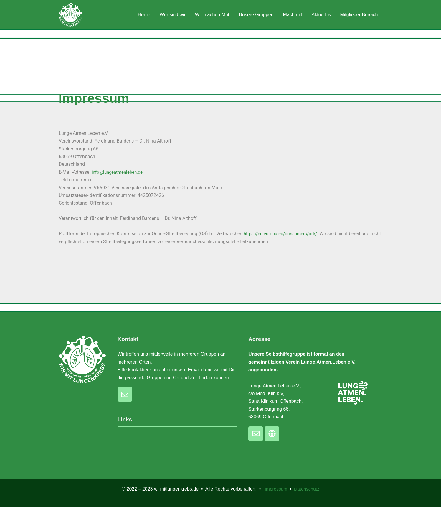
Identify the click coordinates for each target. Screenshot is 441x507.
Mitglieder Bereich (359, 14)
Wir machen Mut (212, 14)
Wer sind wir (173, 14)
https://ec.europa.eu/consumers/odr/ (282, 233)
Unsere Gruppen (256, 14)
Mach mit (292, 14)
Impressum (277, 488)
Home (144, 14)
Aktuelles (321, 14)
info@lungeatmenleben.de (119, 172)
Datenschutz (307, 488)
